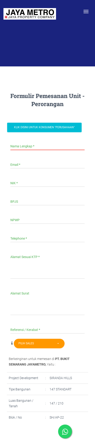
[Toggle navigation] (86, 11)
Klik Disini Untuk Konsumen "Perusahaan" (44, 127)
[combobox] (39, 343)
